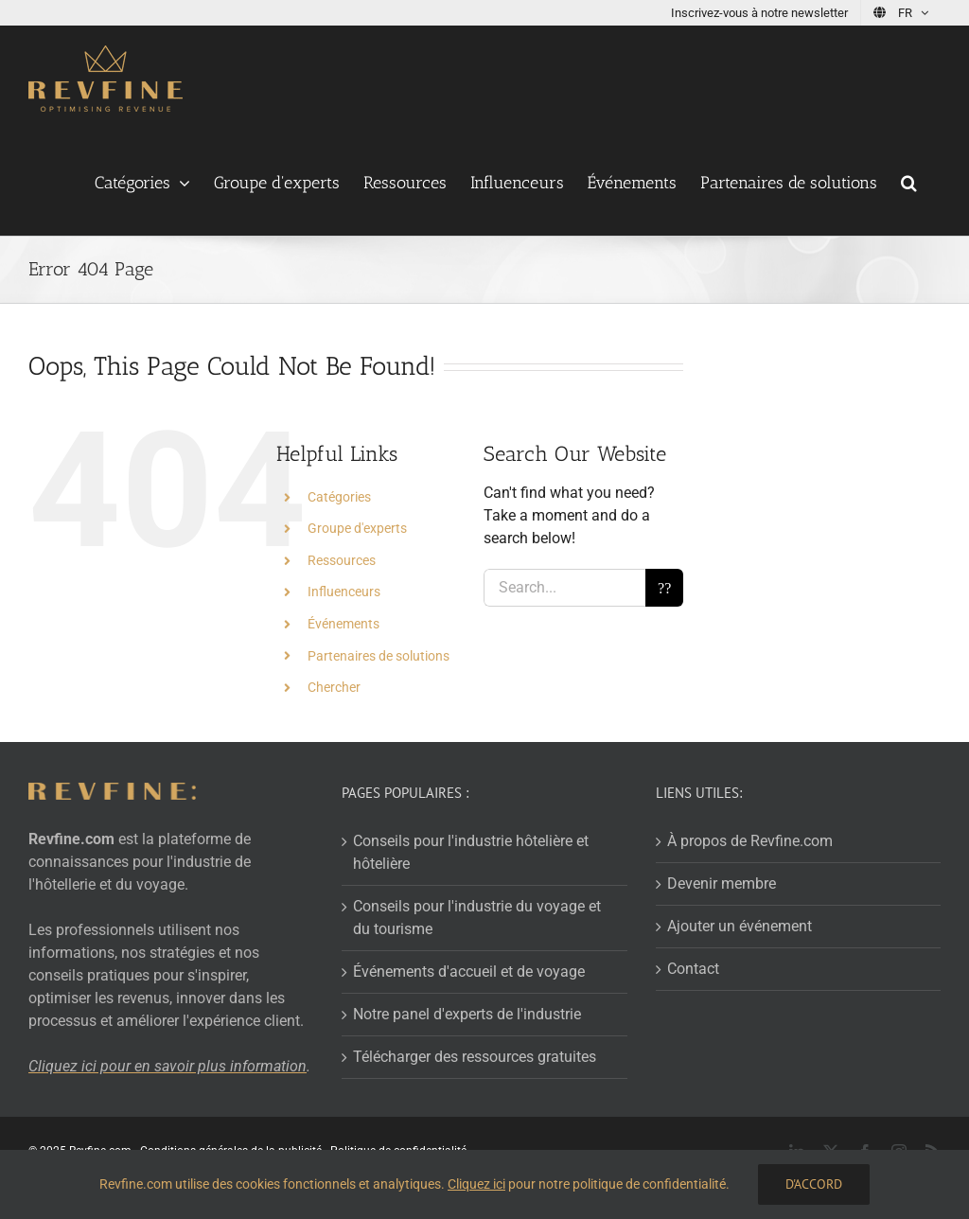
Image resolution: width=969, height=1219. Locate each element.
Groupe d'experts (357, 528)
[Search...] (564, 588)
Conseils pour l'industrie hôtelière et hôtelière (471, 852)
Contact (693, 969)
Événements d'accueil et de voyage (469, 971)
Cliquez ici (476, 1184)
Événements (343, 623)
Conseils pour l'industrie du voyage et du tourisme (477, 917)
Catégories (339, 496)
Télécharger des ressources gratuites (474, 1057)
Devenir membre (721, 883)
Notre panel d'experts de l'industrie (467, 1014)
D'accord (813, 1183)
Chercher (334, 687)
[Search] (664, 588)
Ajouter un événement (739, 926)
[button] (909, 183)
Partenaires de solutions (378, 655)
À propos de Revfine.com (750, 841)
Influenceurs (344, 591)
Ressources (342, 560)
